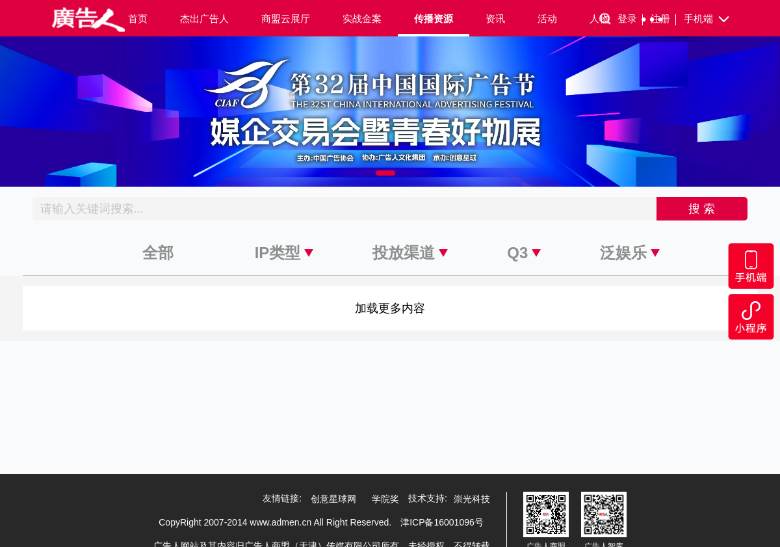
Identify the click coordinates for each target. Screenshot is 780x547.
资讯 (495, 18)
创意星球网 (333, 499)
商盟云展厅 (285, 18)
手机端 (707, 19)
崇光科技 (472, 499)
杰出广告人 (204, 18)
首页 (138, 18)
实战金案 (362, 18)
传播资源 (433, 18)
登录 (630, 19)
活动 (547, 18)
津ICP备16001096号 (442, 522)
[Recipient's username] (344, 208)
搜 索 (701, 208)
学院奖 (385, 499)
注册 (663, 19)
